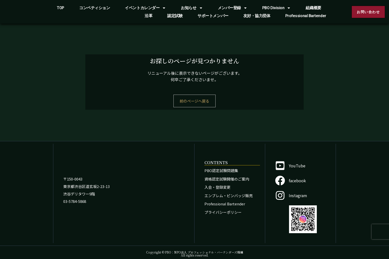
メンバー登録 (232, 8)
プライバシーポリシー (223, 212)
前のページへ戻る (194, 101)
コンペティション (94, 7)
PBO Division (276, 8)
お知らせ (192, 8)
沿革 (148, 15)
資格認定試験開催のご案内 (226, 179)
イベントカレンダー (145, 8)
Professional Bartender (305, 15)
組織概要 (313, 7)
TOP (60, 7)
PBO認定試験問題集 (221, 170)
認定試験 (175, 15)
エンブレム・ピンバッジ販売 (228, 195)
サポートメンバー (212, 15)
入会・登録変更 (217, 187)
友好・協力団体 (256, 15)
